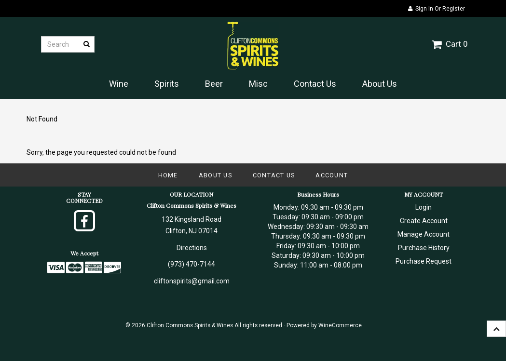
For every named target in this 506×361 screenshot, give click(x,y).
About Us (379, 84)
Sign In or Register (436, 8)
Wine (118, 84)
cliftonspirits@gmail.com (192, 281)
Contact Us (315, 84)
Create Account (424, 221)
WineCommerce (340, 325)
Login (423, 207)
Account (331, 175)
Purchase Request (423, 261)
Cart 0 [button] (449, 44)
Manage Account (423, 234)
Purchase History (424, 248)
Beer (214, 84)
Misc (258, 84)
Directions (192, 248)
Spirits (166, 84)
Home (168, 175)
